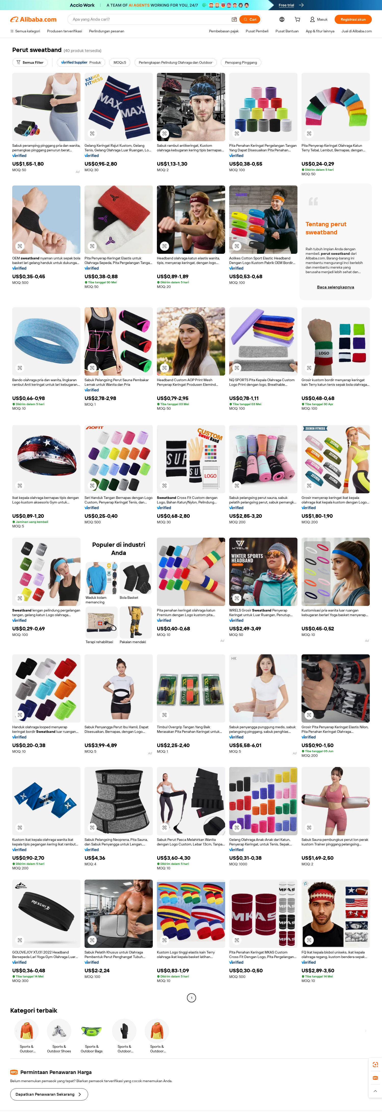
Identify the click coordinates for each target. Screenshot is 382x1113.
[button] (234, 19)
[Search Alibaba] (150, 19)
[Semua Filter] (30, 62)
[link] (375, 1064)
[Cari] (249, 19)
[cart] (298, 20)
